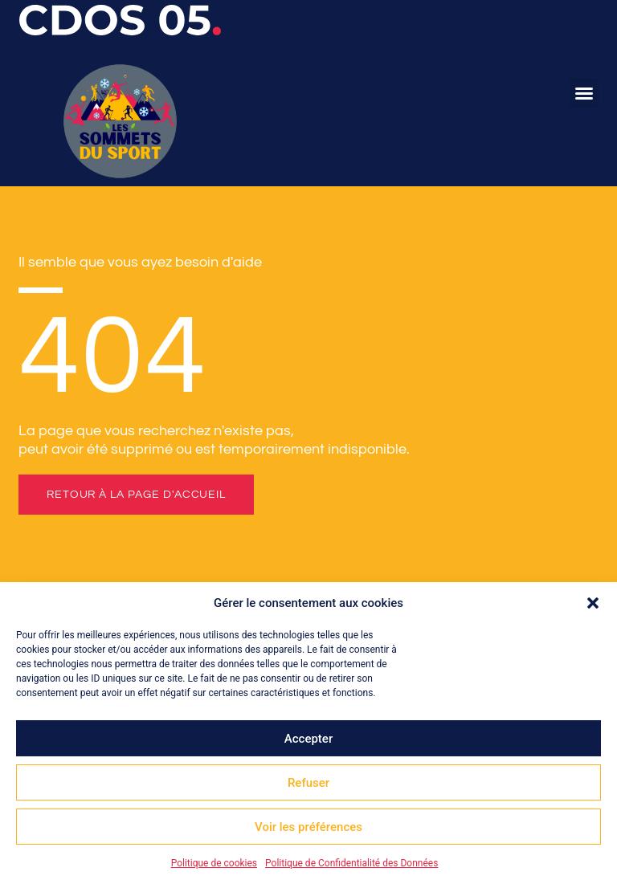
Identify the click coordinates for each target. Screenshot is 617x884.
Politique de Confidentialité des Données (351, 863)
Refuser (308, 783)
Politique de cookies (214, 863)
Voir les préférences (308, 827)
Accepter (308, 738)
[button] (593, 603)
